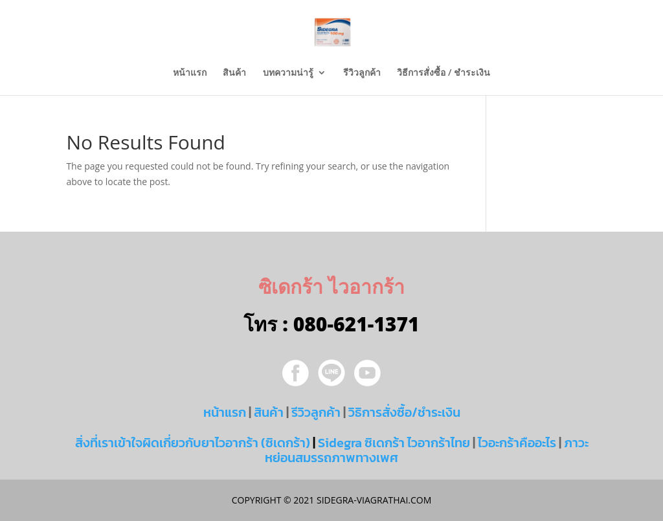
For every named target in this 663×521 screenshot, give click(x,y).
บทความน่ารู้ (288, 73)
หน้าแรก (190, 73)
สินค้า (234, 73)
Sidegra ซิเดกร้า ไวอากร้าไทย (394, 442)
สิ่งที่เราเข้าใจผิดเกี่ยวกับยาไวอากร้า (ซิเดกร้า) (192, 442)
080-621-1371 (356, 324)
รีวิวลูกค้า (362, 73)
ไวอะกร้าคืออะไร (517, 442)
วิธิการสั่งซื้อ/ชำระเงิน (404, 412)
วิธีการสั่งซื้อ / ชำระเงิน (443, 73)
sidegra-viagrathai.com (372, 500)
